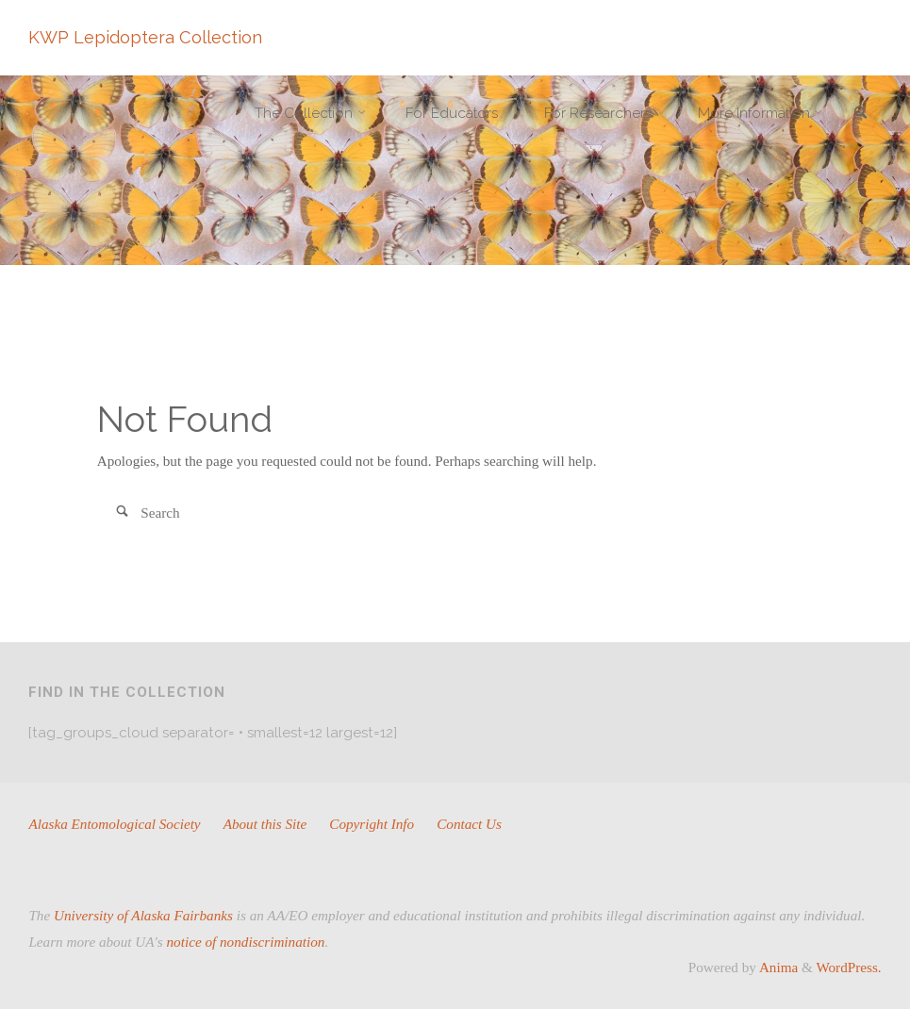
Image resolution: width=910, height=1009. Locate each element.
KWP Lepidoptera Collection (145, 37)
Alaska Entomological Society (114, 824)
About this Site (265, 824)
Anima (777, 967)
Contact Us (469, 824)
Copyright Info (371, 824)
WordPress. (848, 967)
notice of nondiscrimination (246, 942)
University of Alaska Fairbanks (143, 915)
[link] (861, 114)
